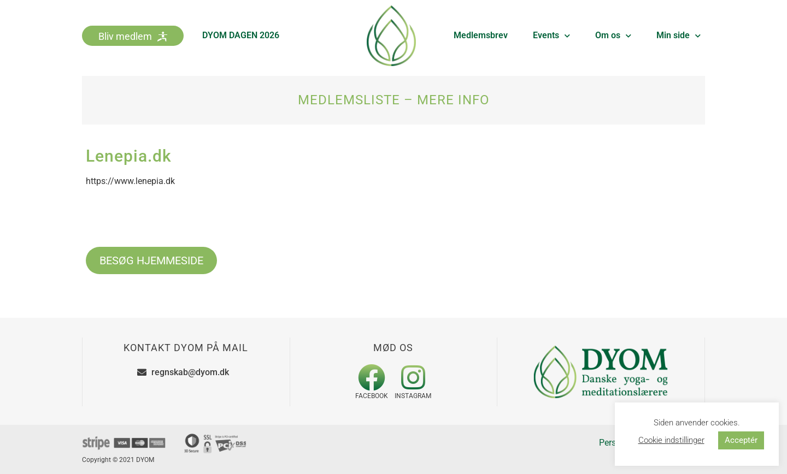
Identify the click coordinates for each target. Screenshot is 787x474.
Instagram (413, 396)
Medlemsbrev (481, 35)
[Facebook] (371, 377)
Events (551, 35)
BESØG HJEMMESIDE (151, 260)
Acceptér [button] (741, 440)
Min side (678, 35)
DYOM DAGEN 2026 (240, 35)
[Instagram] (413, 377)
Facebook (371, 396)
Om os (613, 35)
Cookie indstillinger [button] (671, 440)
